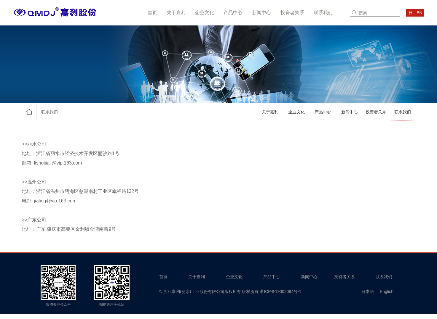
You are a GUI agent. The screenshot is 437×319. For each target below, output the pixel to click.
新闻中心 (261, 12)
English (386, 291)
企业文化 (204, 12)
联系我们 (323, 12)
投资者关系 (292, 12)
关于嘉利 (176, 12)
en (419, 12)
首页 (152, 12)
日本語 (367, 291)
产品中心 (233, 12)
